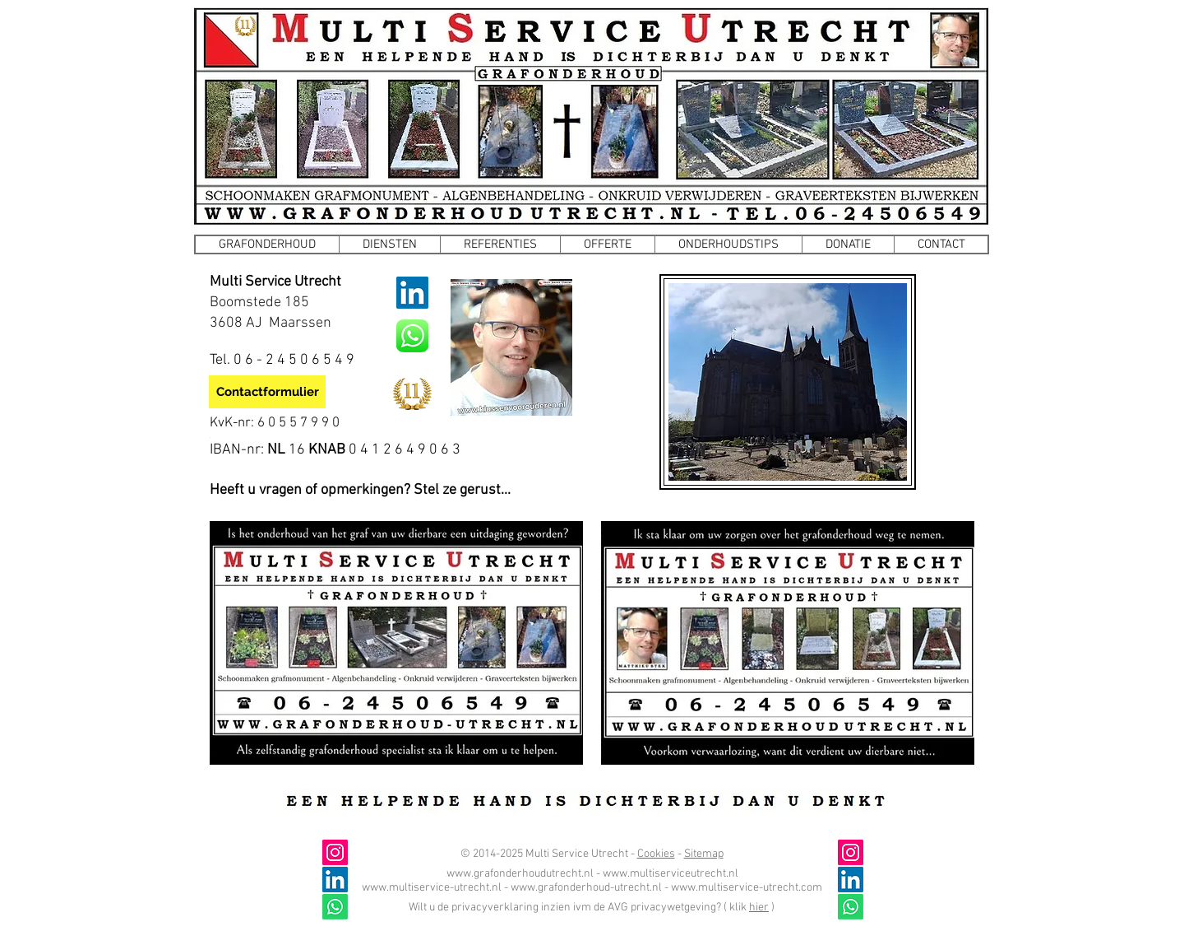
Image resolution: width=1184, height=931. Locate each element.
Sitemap (704, 854)
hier (759, 908)
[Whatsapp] (850, 906)
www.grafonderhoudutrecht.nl (520, 874)
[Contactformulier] (267, 391)
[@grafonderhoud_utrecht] (850, 852)
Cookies (656, 854)
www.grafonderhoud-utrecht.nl (586, 888)
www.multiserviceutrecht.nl (670, 874)
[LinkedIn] (412, 293)
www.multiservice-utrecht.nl (432, 888)
